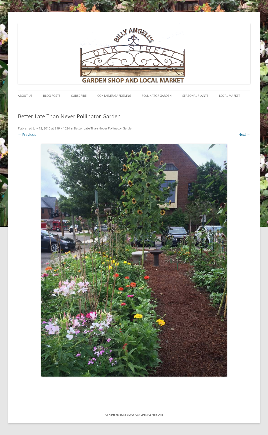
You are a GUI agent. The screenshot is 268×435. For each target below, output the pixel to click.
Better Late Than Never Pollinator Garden (103, 128)
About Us (25, 96)
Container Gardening (114, 96)
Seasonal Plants (195, 96)
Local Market (229, 96)
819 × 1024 (62, 128)
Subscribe (79, 96)
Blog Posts (52, 96)
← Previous (27, 134)
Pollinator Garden (157, 96)
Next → (244, 134)
